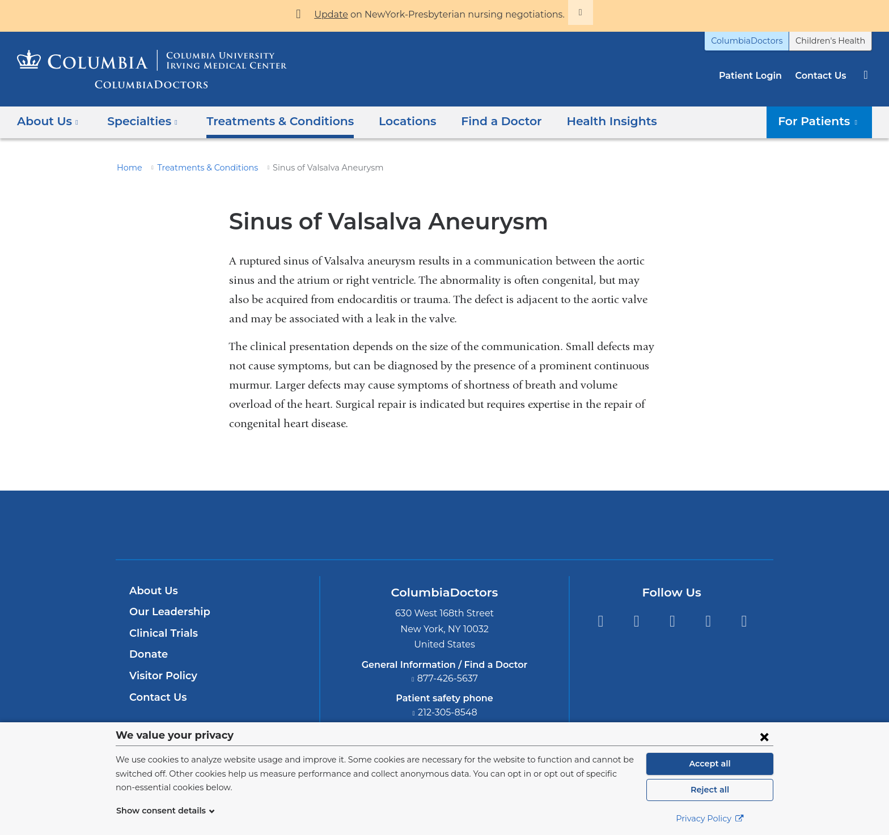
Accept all (710, 763)
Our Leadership (167, 611)
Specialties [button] (139, 121)
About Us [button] (48, 121)
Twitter (636, 621)
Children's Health (834, 40)
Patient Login (756, 75)
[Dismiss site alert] (565, 12)
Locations (388, 121)
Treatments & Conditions (267, 121)
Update (344, 14)
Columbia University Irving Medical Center (391, 524)
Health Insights (580, 121)
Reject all (709, 789)
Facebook (600, 621)
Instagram (744, 621)
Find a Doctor (477, 121)
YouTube (672, 621)
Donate (146, 654)
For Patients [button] (823, 121)
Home (127, 167)
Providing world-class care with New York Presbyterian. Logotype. (521, 531)
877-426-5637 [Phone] (448, 678)
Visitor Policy (161, 675)
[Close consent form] (764, 736)
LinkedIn (708, 621)
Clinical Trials (162, 633)
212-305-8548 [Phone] (448, 712)
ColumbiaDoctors (759, 40)
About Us (152, 591)
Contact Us (822, 75)
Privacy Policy (710, 818)
